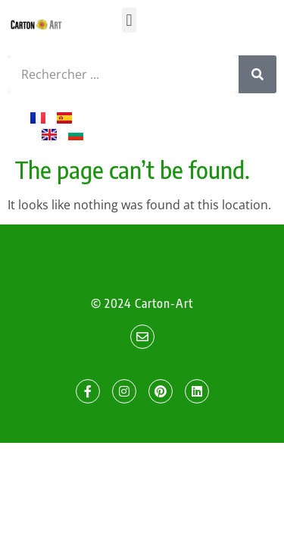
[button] (129, 20)
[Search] (257, 74)
